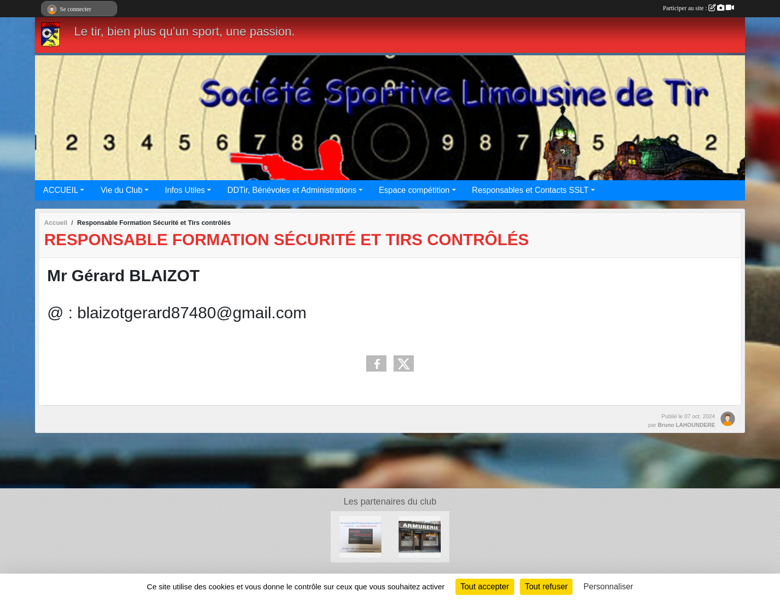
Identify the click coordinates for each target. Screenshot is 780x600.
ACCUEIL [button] (60, 190)
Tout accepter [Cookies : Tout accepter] (484, 586)
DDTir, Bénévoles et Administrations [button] (292, 190)
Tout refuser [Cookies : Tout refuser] (546, 586)
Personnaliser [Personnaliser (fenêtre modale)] (608, 586)
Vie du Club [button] (121, 190)
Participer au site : (698, 8)
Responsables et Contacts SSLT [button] (530, 190)
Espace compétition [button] (414, 190)
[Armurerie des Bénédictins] (419, 536)
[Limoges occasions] (360, 536)
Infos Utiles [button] (185, 190)
